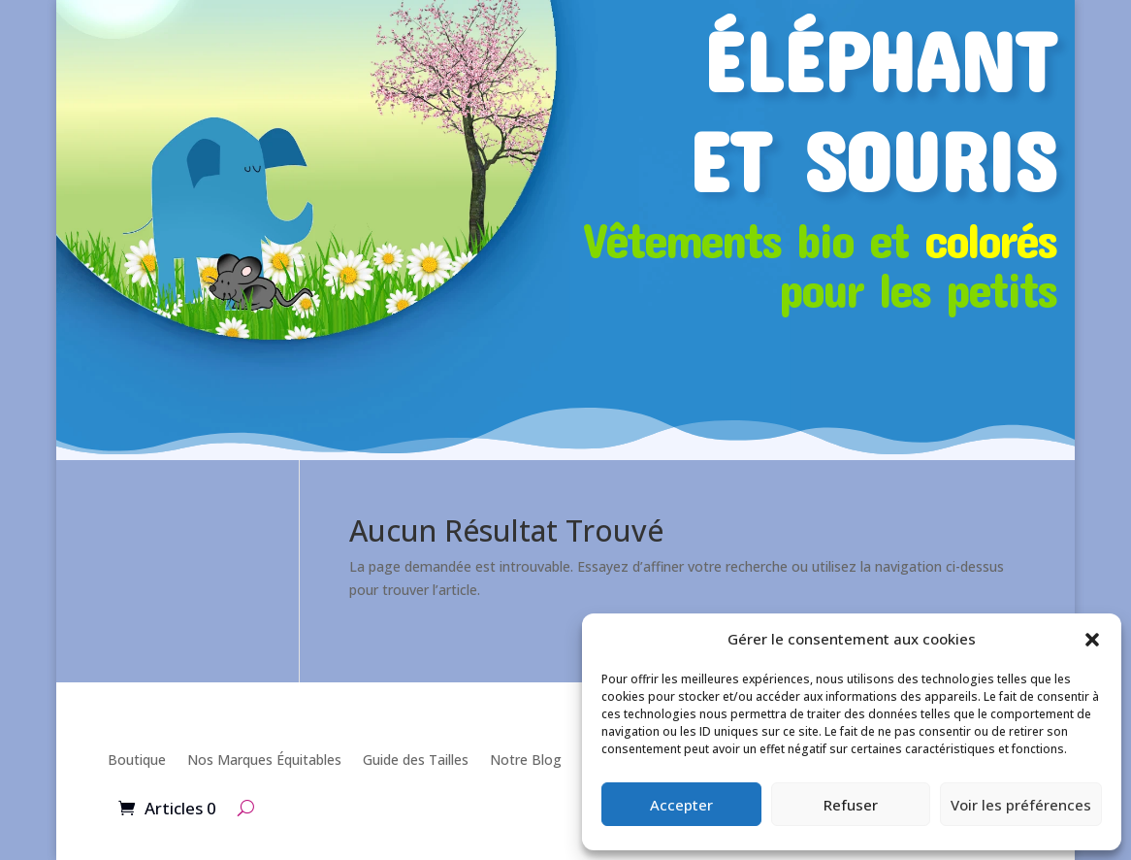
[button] (1092, 639)
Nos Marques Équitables (264, 759)
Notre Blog (526, 759)
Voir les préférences (1021, 804)
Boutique (137, 759)
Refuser (851, 804)
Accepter (681, 804)
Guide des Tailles (416, 759)
